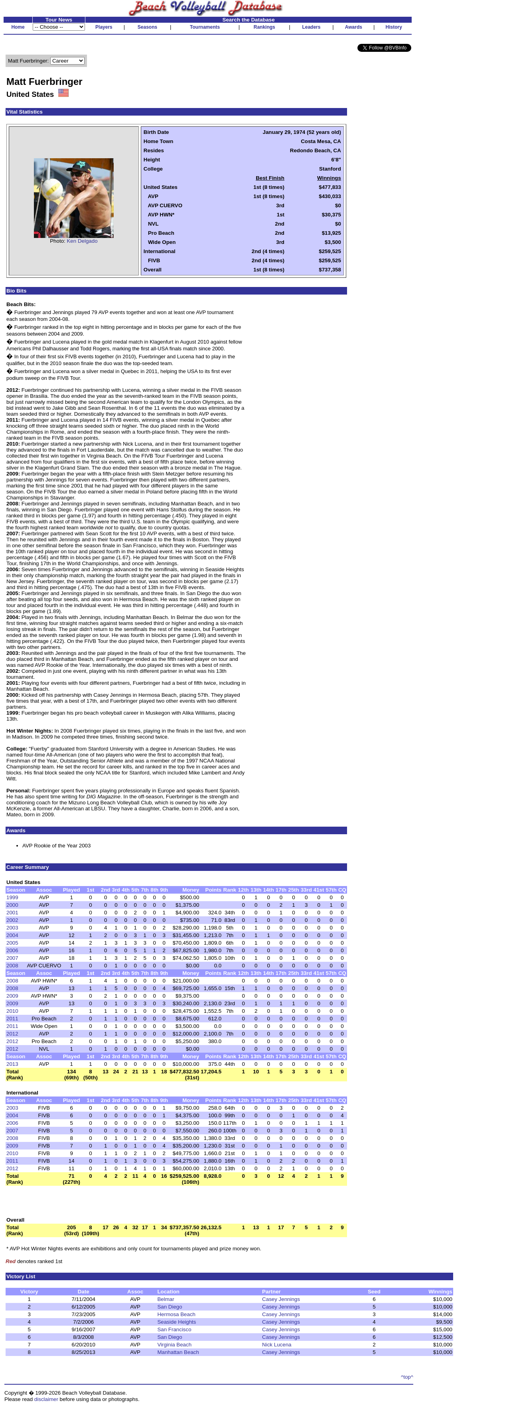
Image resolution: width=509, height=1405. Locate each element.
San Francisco (174, 1329)
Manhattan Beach (178, 1352)
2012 (12, 1034)
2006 (12, 950)
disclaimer (46, 1399)
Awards (353, 27)
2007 (12, 958)
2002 (12, 920)
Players (103, 27)
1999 (12, 897)
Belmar (165, 1299)
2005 (12, 943)
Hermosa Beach (176, 1314)
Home (17, 27)
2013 (12, 1064)
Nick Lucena (276, 1345)
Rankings (264, 27)
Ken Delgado (82, 241)
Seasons (147, 27)
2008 (12, 966)
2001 (12, 913)
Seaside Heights (176, 1322)
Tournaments (205, 27)
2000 (12, 905)
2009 (12, 996)
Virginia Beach (174, 1345)
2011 (12, 1019)
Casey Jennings (281, 1299)
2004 (12, 935)
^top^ (407, 1377)
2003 (12, 928)
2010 (12, 1011)
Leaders (311, 27)
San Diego (169, 1307)
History (394, 27)
